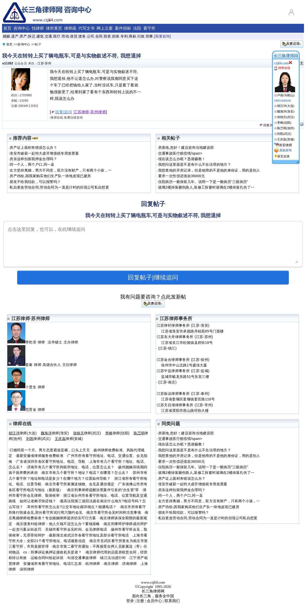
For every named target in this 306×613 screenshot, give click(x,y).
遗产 (15, 36)
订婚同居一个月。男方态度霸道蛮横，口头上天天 (50, 450)
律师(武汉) (87, 433)
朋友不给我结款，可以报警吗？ (35, 182)
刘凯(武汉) (284, 134)
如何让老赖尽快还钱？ (38, 501)
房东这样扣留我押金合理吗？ (33, 159)
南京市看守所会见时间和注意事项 (113, 512)
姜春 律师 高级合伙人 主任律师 (42, 365)
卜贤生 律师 (28, 387)
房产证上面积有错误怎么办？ (33, 147)
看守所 (149, 28)
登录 (130, 601)
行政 (141, 36)
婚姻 (6, 36)
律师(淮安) (55, 433)
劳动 (65, 36)
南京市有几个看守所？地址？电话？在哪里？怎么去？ (85, 473)
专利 (124, 36)
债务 (82, 36)
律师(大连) (23, 433)
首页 (7, 28)
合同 (99, 36)
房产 (23, 36)
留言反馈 (283, 156)
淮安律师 (285, 145)
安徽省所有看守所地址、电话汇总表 (52, 564)
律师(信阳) (117, 433)
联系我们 (172, 601)
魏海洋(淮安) (285, 111)
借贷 (73, 36)
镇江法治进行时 (113, 558)
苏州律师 (98, 112)
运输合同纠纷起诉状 (47, 558)
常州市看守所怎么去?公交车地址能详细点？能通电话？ (72, 507)
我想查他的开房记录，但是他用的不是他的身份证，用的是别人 (209, 170)
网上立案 (105, 28)
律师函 (70, 28)
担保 (115, 36)
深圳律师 (27, 569)
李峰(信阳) (284, 122)
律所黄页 (54, 28)
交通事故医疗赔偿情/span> (180, 153)
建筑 (40, 36)
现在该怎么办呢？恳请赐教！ (182, 159)
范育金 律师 (28, 409)
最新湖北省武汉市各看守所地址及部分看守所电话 (89, 535)
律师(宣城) (69, 439)
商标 (132, 36)
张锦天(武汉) (285, 117)
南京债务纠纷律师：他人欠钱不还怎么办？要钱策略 (58, 524)
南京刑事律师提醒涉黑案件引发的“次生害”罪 (103, 490)
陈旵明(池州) (285, 128)
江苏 (41, 63)
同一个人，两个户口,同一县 (32, 164)
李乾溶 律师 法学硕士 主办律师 (42, 342)
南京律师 (111, 564)
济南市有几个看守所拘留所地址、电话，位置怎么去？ (71, 467)
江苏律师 (81, 112)
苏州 (48, 63)
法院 (137, 28)
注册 (140, 601)
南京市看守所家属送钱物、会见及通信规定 (79, 484)
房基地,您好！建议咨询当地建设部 (186, 147)
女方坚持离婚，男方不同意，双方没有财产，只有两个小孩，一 (61, 170)
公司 (90, 36)
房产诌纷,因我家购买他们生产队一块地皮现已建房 (50, 176)
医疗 (57, 36)
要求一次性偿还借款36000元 (181, 176)
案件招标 (123, 28)
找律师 (38, 28)
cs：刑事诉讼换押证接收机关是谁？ (52, 552)
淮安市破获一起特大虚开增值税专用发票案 (44, 153)
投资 (107, 36)
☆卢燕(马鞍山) (284, 93)
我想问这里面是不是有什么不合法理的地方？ (194, 164)
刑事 (149, 36)
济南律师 (129, 564)
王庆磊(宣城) (285, 139)
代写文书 (86, 28)
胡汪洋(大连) (285, 106)
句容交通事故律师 (81, 558)
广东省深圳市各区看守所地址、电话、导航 (50, 461)
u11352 (7, 63)
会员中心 (154, 601)
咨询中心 (21, 28)
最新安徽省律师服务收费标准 (40, 456)
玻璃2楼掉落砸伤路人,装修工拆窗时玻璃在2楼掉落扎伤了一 (206, 187)
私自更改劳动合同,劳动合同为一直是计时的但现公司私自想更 (59, 187)
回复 (264, 125)
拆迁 (31, 36)
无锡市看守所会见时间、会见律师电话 (76, 529)
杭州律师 (92, 564)
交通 (48, 36)
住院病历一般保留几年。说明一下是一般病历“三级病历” (203, 182)
